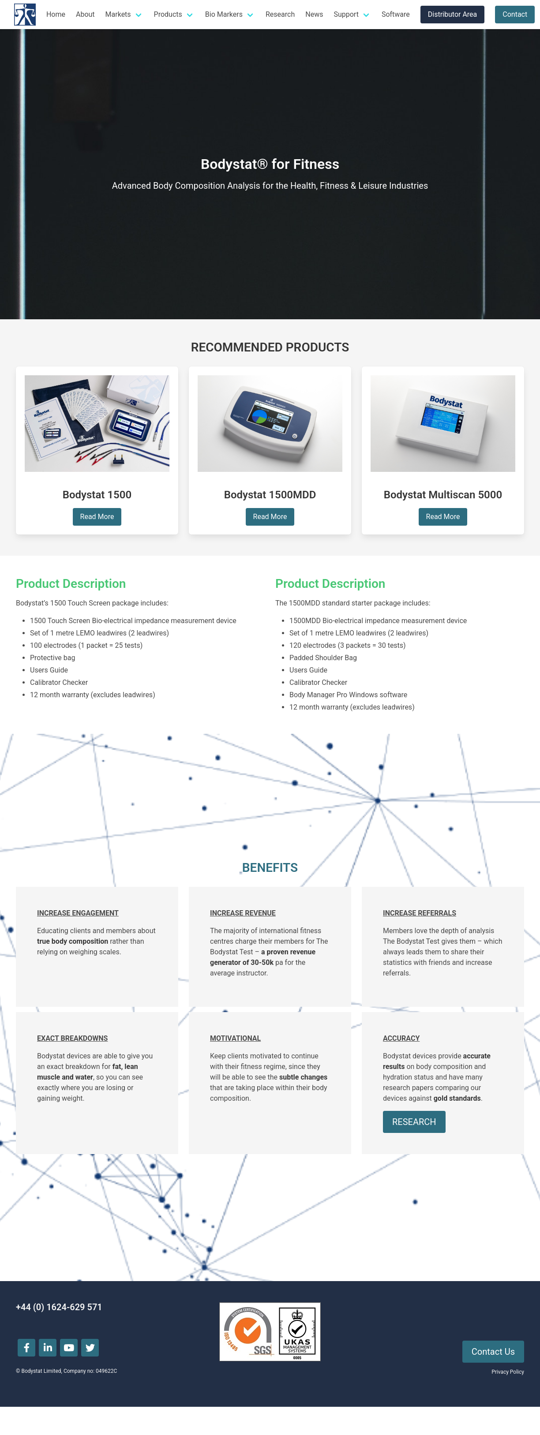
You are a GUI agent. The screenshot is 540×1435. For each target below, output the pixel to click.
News (314, 14)
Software (396, 14)
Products (168, 14)
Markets (118, 14)
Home (55, 14)
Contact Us (493, 1351)
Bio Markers (224, 14)
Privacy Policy (507, 1372)
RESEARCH (414, 1122)
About (85, 14)
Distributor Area (452, 14)
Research (280, 14)
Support (346, 14)
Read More (97, 516)
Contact (514, 14)
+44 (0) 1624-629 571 (59, 1307)
